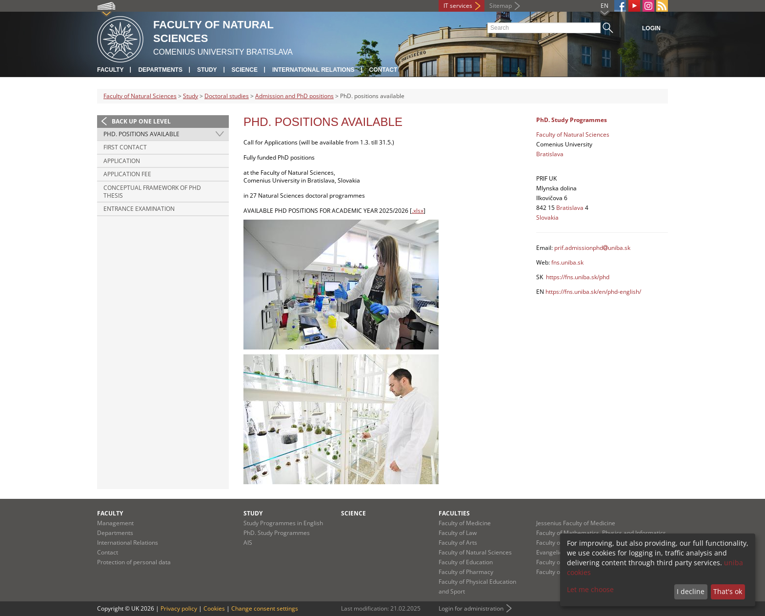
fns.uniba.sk (567, 262)
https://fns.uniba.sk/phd (577, 277)
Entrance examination (139, 209)
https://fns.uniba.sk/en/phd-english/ (593, 291)
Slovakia (547, 217)
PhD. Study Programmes (276, 533)
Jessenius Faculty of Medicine (575, 523)
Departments (160, 69)
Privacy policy (179, 608)
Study (207, 69)
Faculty (110, 69)
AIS (247, 542)
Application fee (127, 174)
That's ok (727, 591)
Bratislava (550, 154)
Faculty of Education (466, 562)
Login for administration (471, 608)
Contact (383, 69)
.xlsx (417, 210)
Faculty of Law (458, 533)
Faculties (454, 513)
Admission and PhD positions (294, 96)
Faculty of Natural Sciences (140, 96)
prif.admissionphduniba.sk (592, 248)
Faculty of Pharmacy (466, 572)
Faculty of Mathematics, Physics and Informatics (601, 533)
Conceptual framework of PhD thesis (152, 192)
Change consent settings (264, 608)
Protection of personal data (134, 562)
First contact (125, 147)
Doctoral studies (226, 96)
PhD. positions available (141, 134)
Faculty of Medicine (465, 523)
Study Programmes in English (283, 523)
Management (115, 523)
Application (121, 161)
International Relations (313, 69)
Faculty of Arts (458, 542)
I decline (691, 591)
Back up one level (141, 121)
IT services (457, 5)
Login (651, 28)
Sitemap (500, 5)
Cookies (214, 608)
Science (245, 69)
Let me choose (590, 589)
